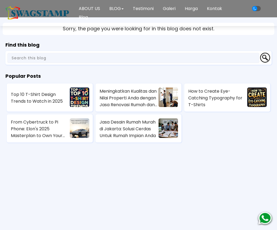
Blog (83, 17)
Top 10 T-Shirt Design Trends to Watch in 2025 (37, 97)
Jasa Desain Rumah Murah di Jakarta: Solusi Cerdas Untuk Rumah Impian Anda (128, 129)
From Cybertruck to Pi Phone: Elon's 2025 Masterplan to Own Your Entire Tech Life (36, 129)
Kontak (214, 8)
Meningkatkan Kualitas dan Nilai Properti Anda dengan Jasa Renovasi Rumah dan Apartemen (128, 98)
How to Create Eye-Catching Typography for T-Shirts (215, 98)
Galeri (169, 8)
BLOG (116, 8)
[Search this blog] (133, 58)
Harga (191, 8)
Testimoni (143, 8)
